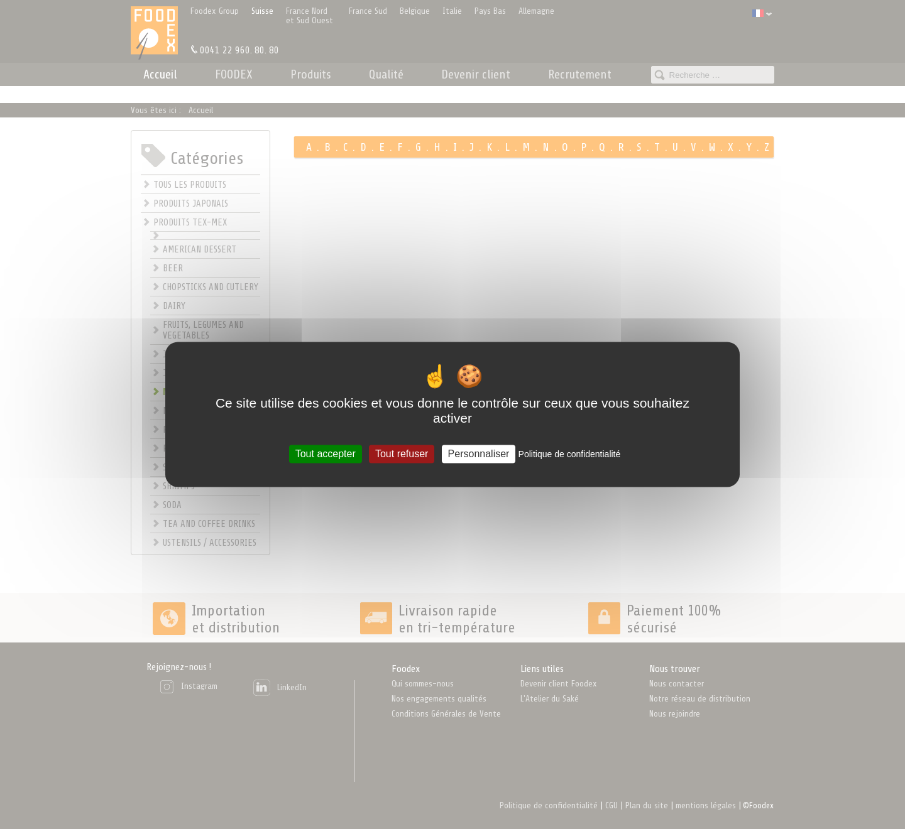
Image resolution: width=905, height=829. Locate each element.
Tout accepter (325, 453)
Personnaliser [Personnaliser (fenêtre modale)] (479, 453)
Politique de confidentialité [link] (569, 454)
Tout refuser (401, 453)
